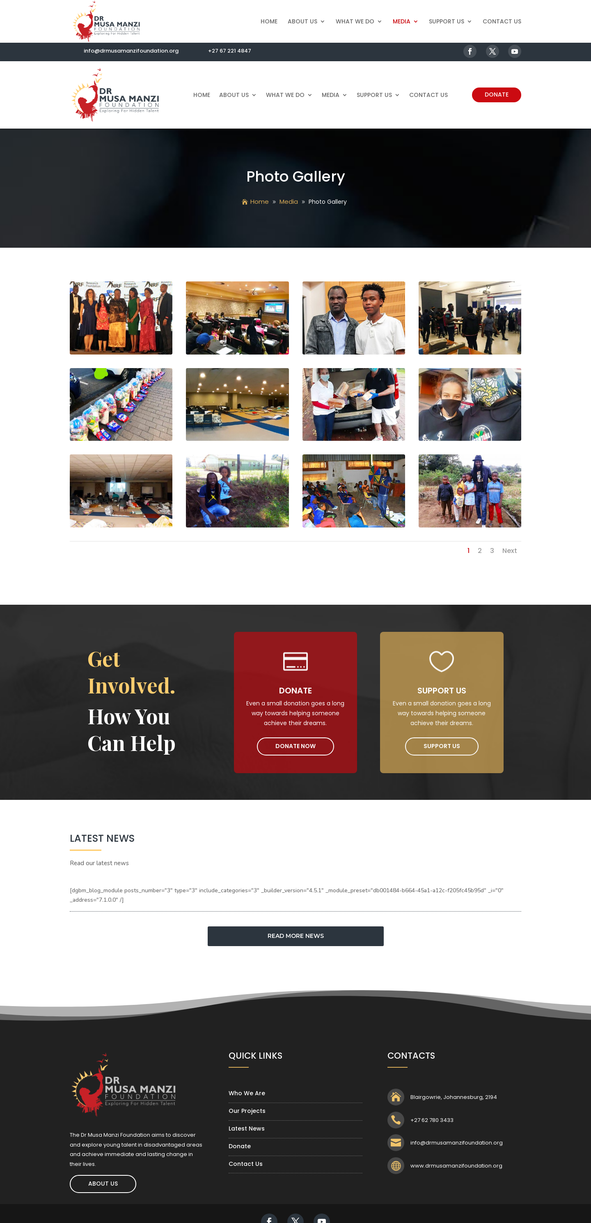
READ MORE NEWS (296, 936)
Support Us (446, 21)
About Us (302, 21)
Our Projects (247, 1111)
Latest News (247, 1128)
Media (401, 21)
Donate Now (295, 746)
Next (509, 550)
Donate (497, 94)
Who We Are (247, 1093)
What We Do (355, 21)
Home (269, 21)
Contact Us (502, 21)
